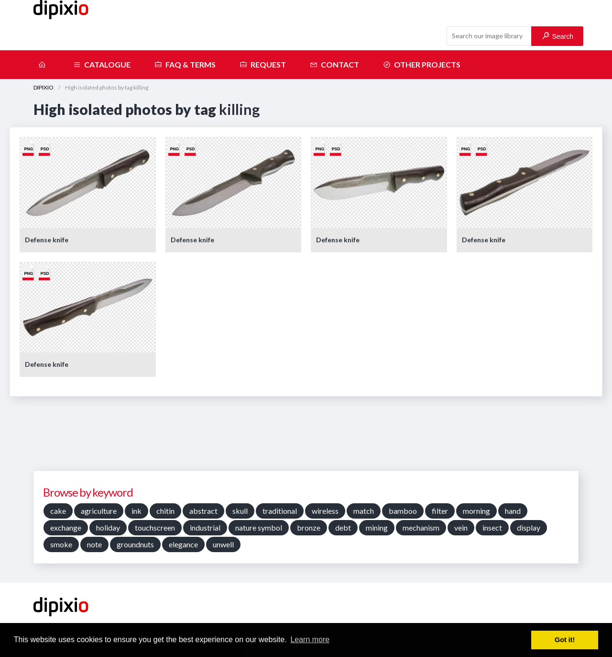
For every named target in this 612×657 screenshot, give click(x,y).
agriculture (99, 510)
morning (476, 510)
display (528, 527)
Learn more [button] (309, 639)
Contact (334, 64)
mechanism (421, 527)
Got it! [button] (565, 640)
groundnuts (135, 544)
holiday (108, 527)
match (363, 510)
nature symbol (258, 527)
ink (136, 510)
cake (58, 510)
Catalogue (102, 64)
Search (557, 36)
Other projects (421, 64)
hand (513, 510)
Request (263, 64)
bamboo (403, 510)
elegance (183, 544)
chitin (165, 510)
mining (377, 527)
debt (343, 527)
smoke (61, 544)
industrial (205, 527)
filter (440, 510)
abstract (203, 510)
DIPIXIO (43, 87)
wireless (325, 510)
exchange (65, 527)
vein (461, 527)
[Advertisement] (306, 437)
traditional (279, 510)
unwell (223, 544)
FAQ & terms (185, 64)
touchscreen (155, 527)
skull (240, 510)
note (94, 544)
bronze (308, 527)
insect (492, 527)
